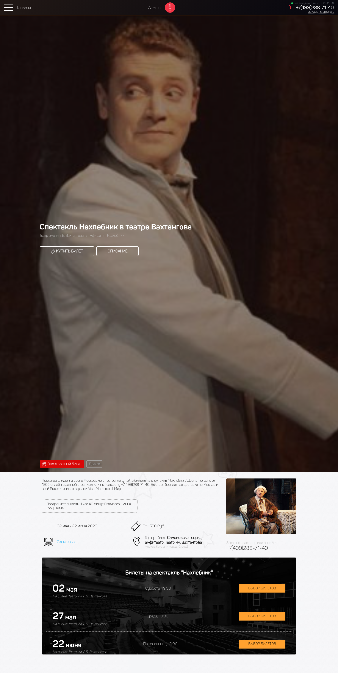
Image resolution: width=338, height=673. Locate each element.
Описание (117, 251)
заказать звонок (321, 11)
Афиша (154, 7)
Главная (24, 7)
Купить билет (67, 251)
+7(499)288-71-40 (315, 8)
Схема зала (66, 541)
